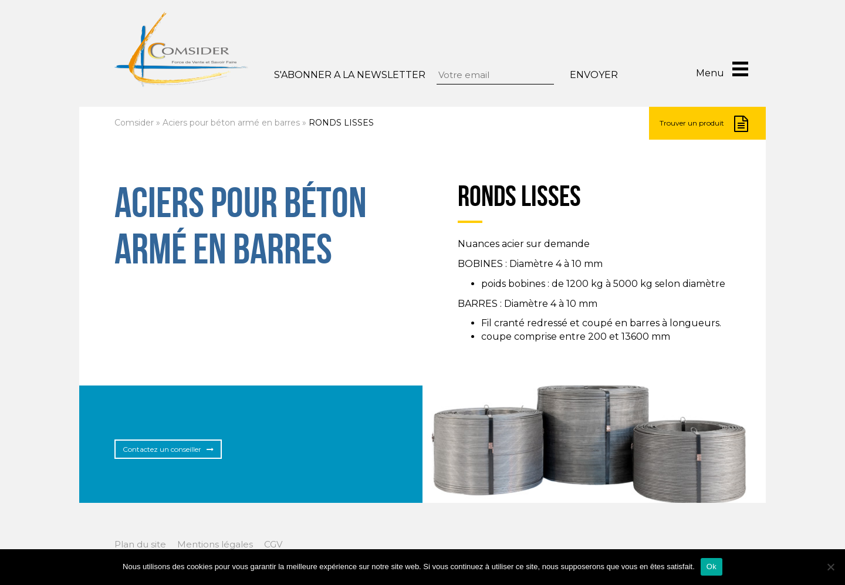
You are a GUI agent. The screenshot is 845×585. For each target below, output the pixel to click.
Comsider (134, 122)
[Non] (830, 567)
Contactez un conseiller (168, 449)
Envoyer (594, 74)
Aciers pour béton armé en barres (231, 122)
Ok (711, 566)
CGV (273, 544)
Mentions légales (215, 544)
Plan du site (140, 544)
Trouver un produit (704, 124)
